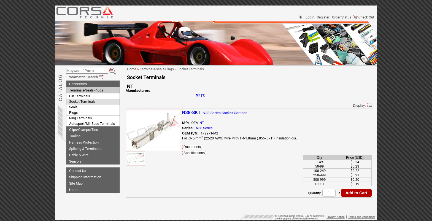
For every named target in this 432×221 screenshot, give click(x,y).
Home (74, 190)
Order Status (341, 17)
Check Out (363, 17)
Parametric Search (86, 77)
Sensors (75, 161)
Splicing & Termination (86, 149)
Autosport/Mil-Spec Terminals (92, 124)
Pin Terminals (79, 96)
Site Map (76, 183)
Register (323, 17)
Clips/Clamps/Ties (83, 130)
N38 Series (204, 128)
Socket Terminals (82, 101)
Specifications (194, 153)
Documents (192, 147)
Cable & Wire (78, 155)
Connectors (78, 84)
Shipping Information (85, 177)
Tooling (74, 136)
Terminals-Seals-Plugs (86, 90)
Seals (73, 107)
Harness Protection (84, 142)
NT (202, 123)
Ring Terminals (80, 118)
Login (310, 17)
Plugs (73, 112)
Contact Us (77, 171)
